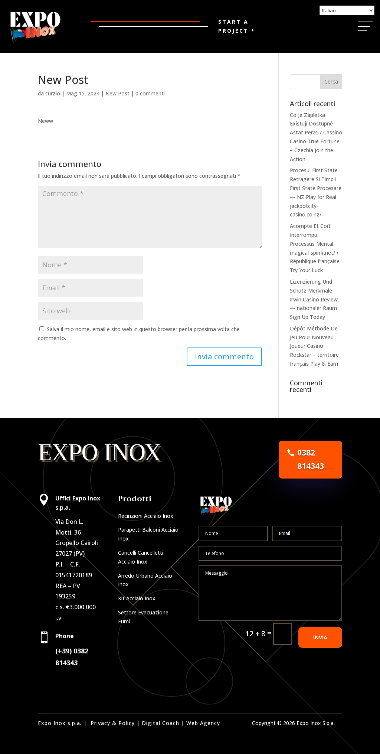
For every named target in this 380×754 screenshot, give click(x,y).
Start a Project (233, 26)
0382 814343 (310, 459)
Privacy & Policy (113, 723)
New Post (117, 93)
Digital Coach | (163, 723)
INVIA (320, 637)
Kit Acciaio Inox (136, 598)
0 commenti (150, 93)
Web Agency (203, 723)
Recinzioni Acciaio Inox (145, 515)
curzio (52, 93)
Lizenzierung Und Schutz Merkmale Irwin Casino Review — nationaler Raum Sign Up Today (314, 299)
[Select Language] (347, 10)
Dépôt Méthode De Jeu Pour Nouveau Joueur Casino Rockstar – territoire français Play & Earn (314, 346)
